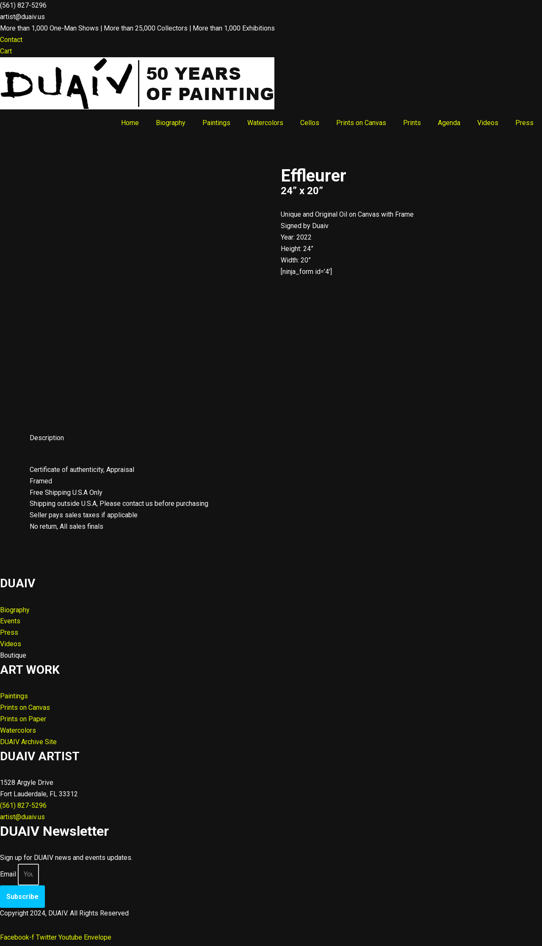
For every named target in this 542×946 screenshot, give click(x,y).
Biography (170, 123)
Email (8, 877)
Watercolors (265, 123)
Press (524, 123)
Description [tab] (47, 438)
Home (130, 123)
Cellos (309, 123)
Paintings (216, 123)
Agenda (449, 123)
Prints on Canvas (361, 123)
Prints (412, 123)
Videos (487, 123)
